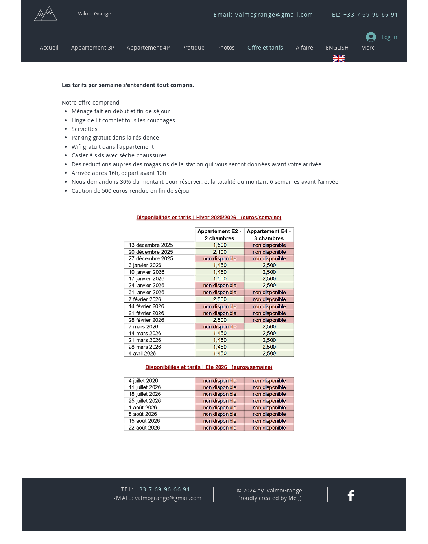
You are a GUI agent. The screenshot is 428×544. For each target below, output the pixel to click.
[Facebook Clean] (350, 495)
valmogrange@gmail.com (274, 14)
